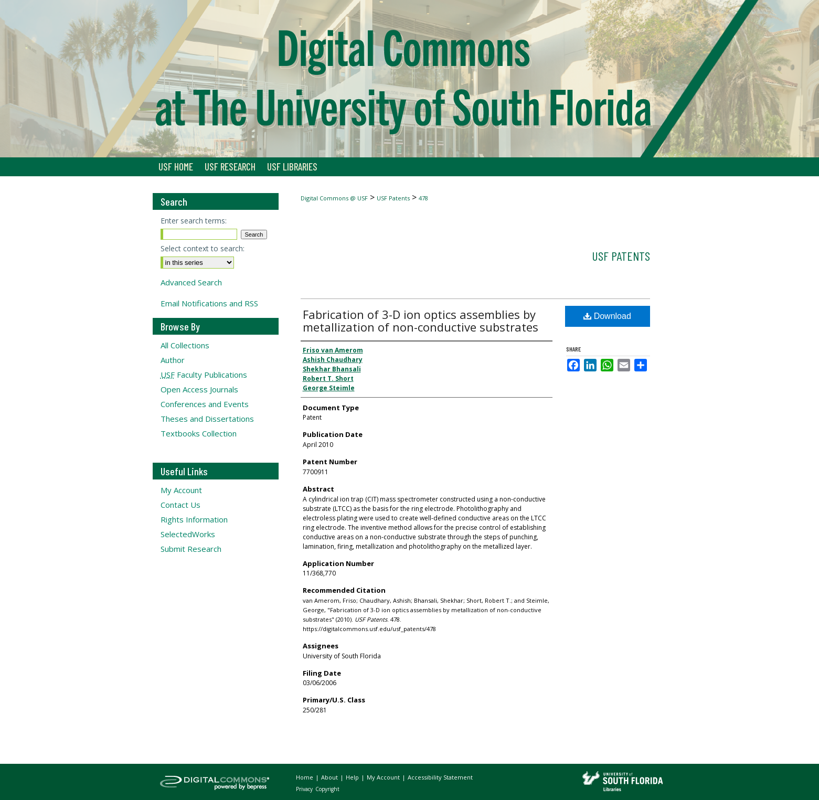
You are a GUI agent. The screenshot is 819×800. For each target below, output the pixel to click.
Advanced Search (191, 282)
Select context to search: (202, 248)
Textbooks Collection (199, 433)
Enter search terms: (194, 221)
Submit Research (191, 548)
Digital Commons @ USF (334, 198)
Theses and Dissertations (207, 418)
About (330, 777)
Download (607, 316)
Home (305, 777)
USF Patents (393, 198)
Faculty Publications (204, 374)
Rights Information (194, 519)
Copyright (327, 789)
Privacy (305, 789)
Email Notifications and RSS (209, 303)
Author (173, 360)
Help (353, 777)
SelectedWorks (188, 534)
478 (423, 198)
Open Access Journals (199, 389)
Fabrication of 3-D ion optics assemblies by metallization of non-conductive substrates (420, 320)
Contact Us (180, 504)
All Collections (185, 345)
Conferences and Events (205, 404)
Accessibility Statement (440, 777)
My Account (181, 490)
